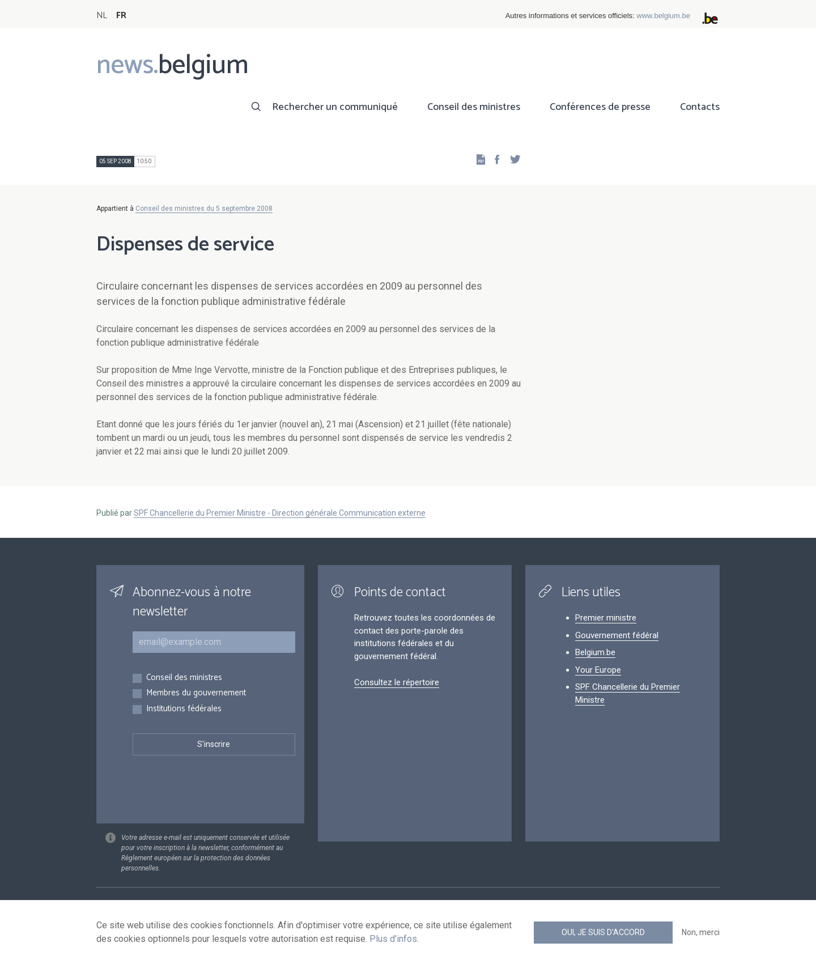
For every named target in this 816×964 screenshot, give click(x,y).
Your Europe (598, 670)
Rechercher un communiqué (335, 107)
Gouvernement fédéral (616, 635)
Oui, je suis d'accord (603, 932)
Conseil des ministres (473, 107)
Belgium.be (595, 652)
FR (121, 15)
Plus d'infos (393, 938)
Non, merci (701, 932)
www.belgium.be (663, 15)
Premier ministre (605, 618)
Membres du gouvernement (196, 693)
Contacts (700, 107)
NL (101, 15)
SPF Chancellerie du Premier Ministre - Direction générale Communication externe (280, 512)
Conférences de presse (600, 107)
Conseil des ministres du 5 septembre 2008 (204, 209)
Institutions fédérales (184, 709)
